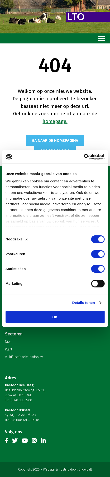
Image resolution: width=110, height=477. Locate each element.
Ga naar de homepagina (55, 140)
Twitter (14, 442)
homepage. (55, 121)
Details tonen (83, 303)
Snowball (85, 469)
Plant (8, 349)
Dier (8, 342)
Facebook (6, 442)
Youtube (25, 442)
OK (55, 317)
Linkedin (43, 442)
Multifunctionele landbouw (24, 357)
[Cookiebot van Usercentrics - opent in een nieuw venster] (84, 157)
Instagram (34, 442)
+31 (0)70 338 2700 (18, 400)
